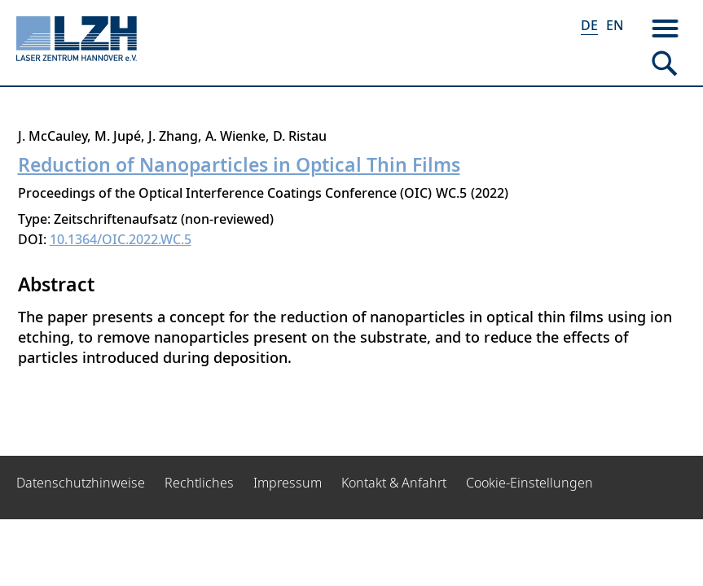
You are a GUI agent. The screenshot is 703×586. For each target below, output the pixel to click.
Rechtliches (199, 483)
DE (589, 25)
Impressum (287, 483)
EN (614, 25)
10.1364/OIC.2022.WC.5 (120, 239)
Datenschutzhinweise (80, 483)
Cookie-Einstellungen (529, 483)
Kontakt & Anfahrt (393, 483)
